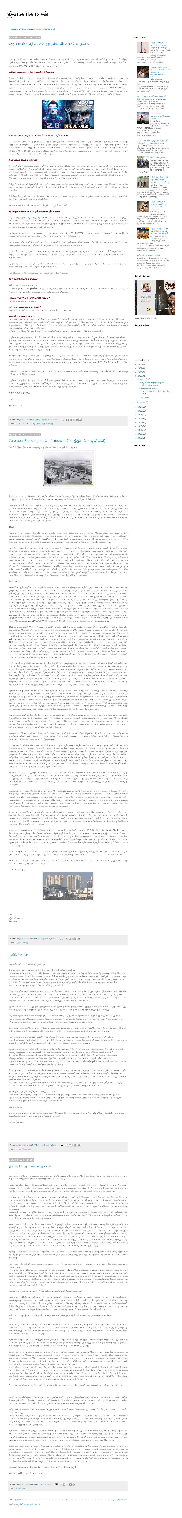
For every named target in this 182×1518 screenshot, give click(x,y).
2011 (140, 430)
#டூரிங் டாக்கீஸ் (22, 424)
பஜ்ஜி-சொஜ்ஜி (48, 29)
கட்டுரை (23, 29)
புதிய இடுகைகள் (17, 1499)
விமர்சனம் (32, 29)
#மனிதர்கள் (21, 1488)
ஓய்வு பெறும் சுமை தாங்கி (30, 1166)
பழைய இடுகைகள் (118, 1499)
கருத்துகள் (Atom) (32, 1504)
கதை (39, 29)
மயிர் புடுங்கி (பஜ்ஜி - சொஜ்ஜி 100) (153, 140)
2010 (140, 434)
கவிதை (14, 29)
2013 (140, 422)
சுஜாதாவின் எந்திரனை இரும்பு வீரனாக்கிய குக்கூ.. (50, 43)
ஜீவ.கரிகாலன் (28, 13)
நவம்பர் (144, 379)
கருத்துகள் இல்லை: (50, 419)
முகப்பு (67, 1499)
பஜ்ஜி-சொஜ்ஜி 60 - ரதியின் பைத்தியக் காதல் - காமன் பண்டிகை (158, 205)
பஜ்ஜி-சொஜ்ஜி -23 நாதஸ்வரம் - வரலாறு (159, 44)
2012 (140, 426)
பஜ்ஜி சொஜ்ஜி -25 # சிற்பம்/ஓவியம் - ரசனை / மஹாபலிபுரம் (160, 179)
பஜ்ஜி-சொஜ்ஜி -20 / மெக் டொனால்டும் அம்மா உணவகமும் (159, 230)
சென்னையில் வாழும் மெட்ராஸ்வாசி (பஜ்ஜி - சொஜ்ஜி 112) (57, 441)
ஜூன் (142, 402)
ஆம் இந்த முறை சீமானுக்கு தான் (151, 96)
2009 (140, 438)
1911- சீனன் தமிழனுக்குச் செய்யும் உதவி (160, 116)
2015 (140, 415)
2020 (140, 372)
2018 (140, 376)
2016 (140, 411)
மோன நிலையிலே (23, 1149)
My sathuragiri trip (158, 157)
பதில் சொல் (18, 954)
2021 (140, 368)
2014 (140, 419)
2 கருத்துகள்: (46, 1484)
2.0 (31, 424)
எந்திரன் (36, 424)
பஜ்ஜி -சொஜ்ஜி (47, 424)
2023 (140, 364)
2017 (140, 407)
